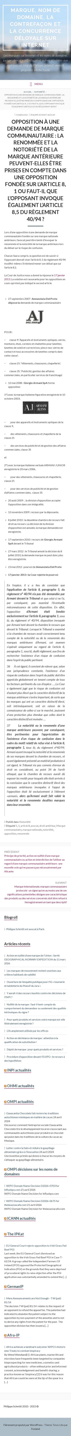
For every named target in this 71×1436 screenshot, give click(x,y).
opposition (10, 833)
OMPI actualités (20, 1101)
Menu (39, 83)
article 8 (25, 825)
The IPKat (15, 1234)
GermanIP (15, 1286)
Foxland (35, 1428)
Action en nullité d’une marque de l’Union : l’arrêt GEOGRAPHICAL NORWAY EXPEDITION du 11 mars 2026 (35, 959)
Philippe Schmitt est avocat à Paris (25, 929)
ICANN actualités (21, 1218)
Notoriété (24, 821)
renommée (23, 833)
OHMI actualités (20, 1086)
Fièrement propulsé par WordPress (23, 1424)
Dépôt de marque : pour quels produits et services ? (35, 1049)
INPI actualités (19, 1070)
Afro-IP (13, 1335)
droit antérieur (47, 825)
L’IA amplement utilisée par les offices (27, 1030)
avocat (34, 825)
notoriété (48, 829)
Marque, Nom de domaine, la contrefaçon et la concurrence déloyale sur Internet (35, 27)
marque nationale (32, 829)
